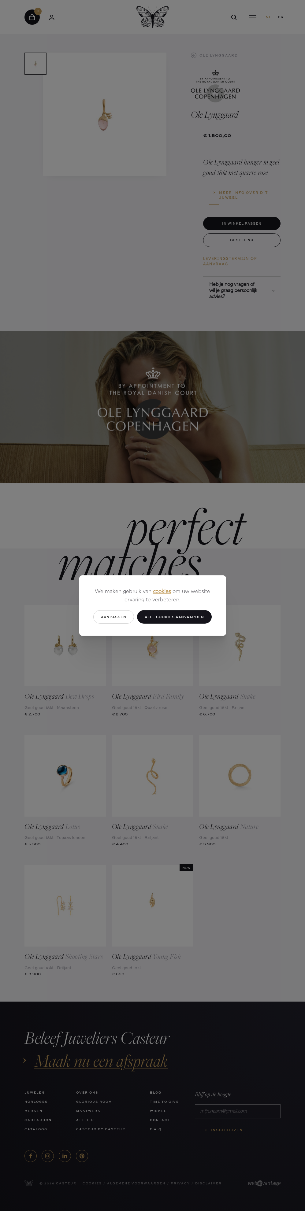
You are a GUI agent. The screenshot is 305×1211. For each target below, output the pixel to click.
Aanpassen (113, 616)
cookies (162, 591)
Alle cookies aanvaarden (174, 616)
